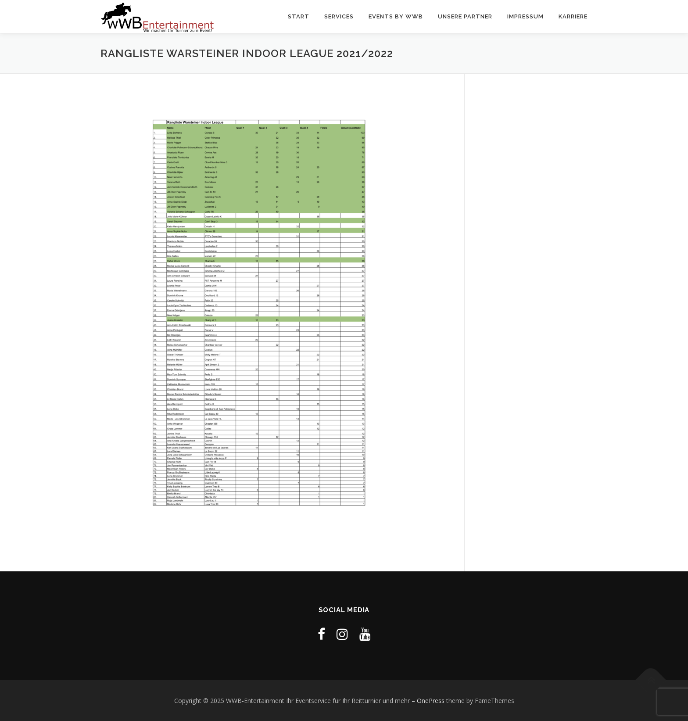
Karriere (573, 16)
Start (298, 16)
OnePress (430, 700)
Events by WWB (396, 16)
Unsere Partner (465, 16)
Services (339, 16)
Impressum (525, 16)
